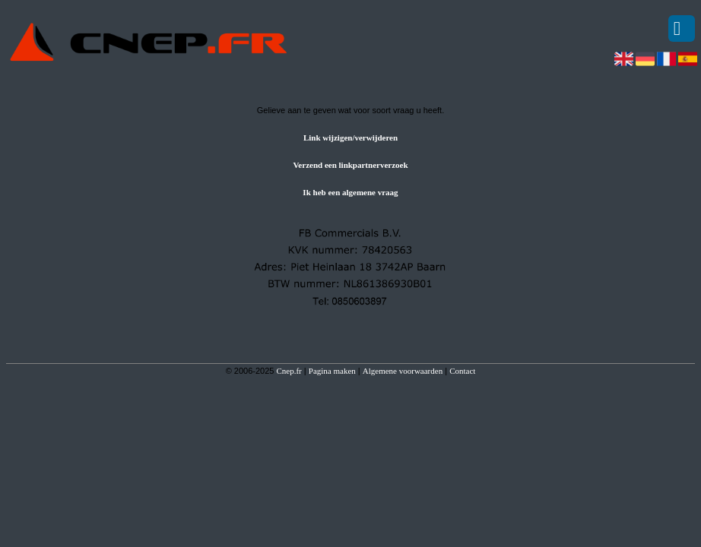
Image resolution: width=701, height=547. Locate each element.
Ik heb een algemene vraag (350, 192)
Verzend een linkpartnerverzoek (350, 164)
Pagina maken (332, 370)
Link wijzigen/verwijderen (350, 137)
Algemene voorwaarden (402, 370)
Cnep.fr (288, 370)
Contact (462, 370)
